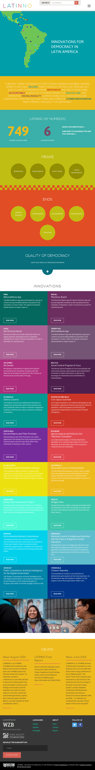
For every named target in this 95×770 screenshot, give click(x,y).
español (36, 727)
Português (36, 730)
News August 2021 (14, 657)
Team (54, 724)
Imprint (55, 730)
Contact (55, 727)
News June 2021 (76, 657)
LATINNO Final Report (43, 659)
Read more (7, 708)
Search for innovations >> (73, 127)
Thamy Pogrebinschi (60, 765)
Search (45, 3)
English (35, 724)
